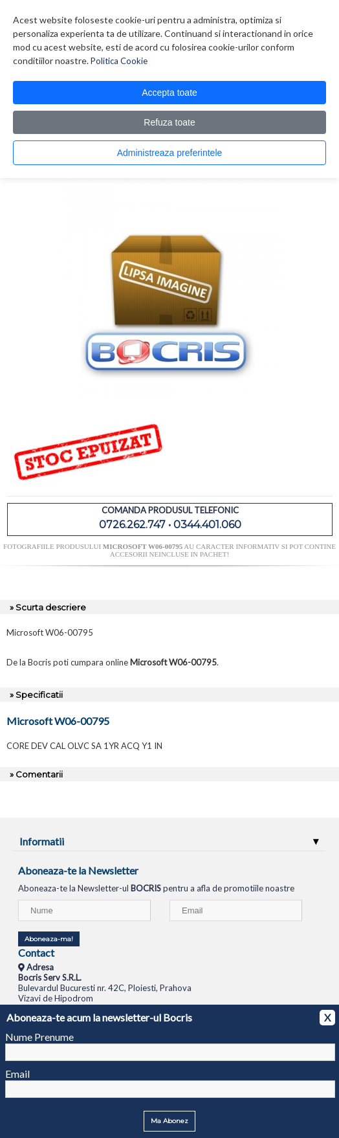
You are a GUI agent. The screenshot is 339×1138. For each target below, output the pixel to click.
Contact (36, 952)
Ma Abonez (169, 1121)
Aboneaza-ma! (49, 939)
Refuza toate (169, 122)
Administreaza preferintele (170, 153)
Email (17, 1073)
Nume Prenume (39, 1037)
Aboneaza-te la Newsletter (78, 870)
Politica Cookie (119, 61)
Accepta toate (169, 92)
